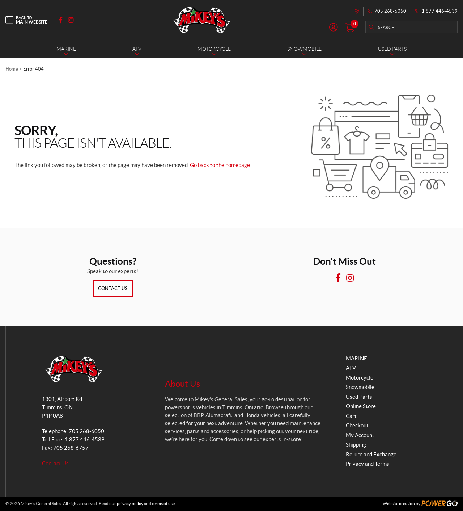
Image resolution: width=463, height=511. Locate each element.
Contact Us (112, 288)
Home (11, 69)
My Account (360, 435)
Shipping (356, 444)
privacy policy (130, 503)
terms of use (163, 503)
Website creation (399, 503)
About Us (182, 384)
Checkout (357, 425)
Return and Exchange (371, 454)
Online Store (361, 406)
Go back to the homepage (220, 165)
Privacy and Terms (367, 464)
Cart (351, 416)
